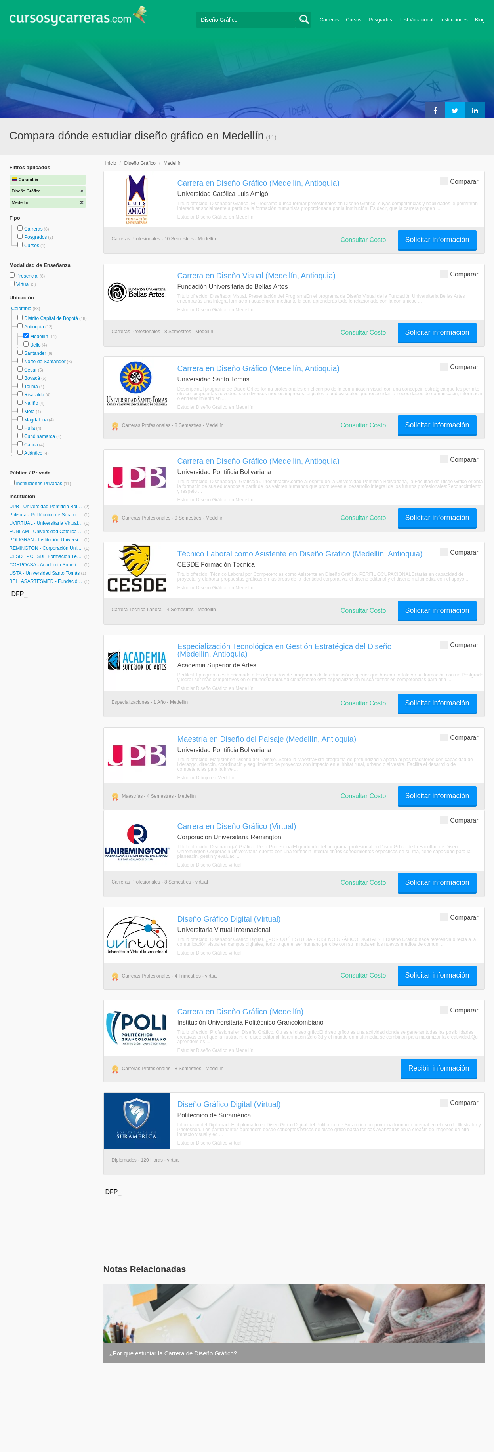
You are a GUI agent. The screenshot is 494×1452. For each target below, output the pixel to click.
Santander (35, 353)
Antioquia (34, 327)
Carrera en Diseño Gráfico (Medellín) (240, 1011)
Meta (29, 411)
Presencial (28, 276)
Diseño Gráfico (140, 163)
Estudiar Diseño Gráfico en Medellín (215, 217)
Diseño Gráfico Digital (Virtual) (229, 919)
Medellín (39, 336)
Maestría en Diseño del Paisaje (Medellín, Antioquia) (267, 739)
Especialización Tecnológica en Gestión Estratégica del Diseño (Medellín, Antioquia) (284, 650)
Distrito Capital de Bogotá (51, 318)
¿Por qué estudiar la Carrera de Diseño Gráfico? (173, 1353)
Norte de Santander (45, 361)
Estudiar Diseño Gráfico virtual (209, 865)
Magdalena (36, 420)
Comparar (459, 181)
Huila (29, 428)
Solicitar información (437, 240)
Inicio (110, 163)
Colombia (22, 308)
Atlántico (33, 453)
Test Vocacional (416, 19)
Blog (480, 19)
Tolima (31, 386)
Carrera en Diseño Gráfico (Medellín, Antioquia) (258, 183)
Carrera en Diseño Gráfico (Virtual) (236, 826)
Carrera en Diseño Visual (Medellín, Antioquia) (256, 275)
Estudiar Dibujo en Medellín (206, 778)
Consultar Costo (363, 239)
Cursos (353, 19)
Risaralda (34, 395)
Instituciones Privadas (43, 483)
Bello (35, 345)
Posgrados (380, 19)
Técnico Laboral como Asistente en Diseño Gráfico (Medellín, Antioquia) (300, 553)
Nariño (31, 403)
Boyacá (32, 378)
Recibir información (438, 1068)
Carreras (329, 19)
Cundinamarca (39, 436)
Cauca (31, 445)
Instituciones (454, 19)
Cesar (30, 370)
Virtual (23, 284)
